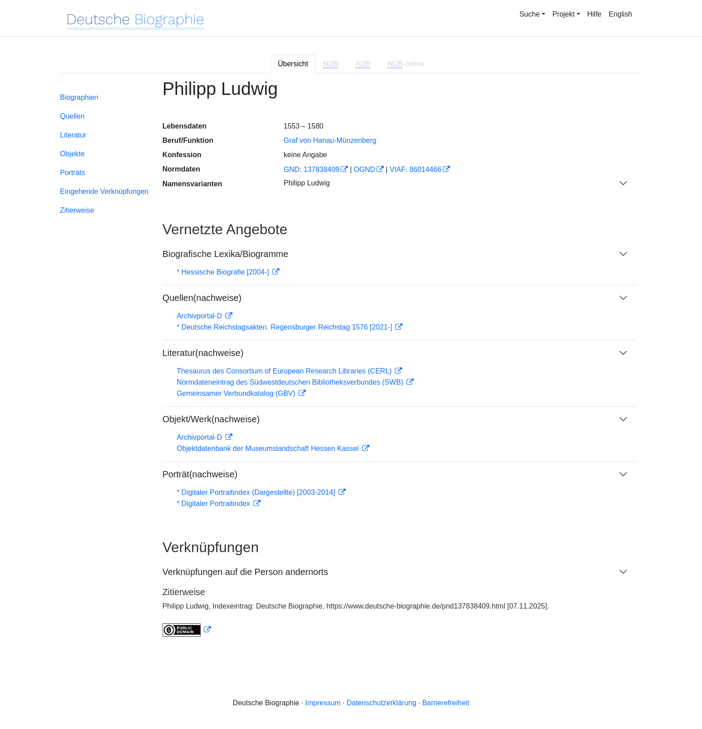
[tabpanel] (351, 363)
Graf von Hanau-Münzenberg (329, 140)
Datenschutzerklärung (381, 703)
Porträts (72, 172)
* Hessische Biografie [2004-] (224, 272)
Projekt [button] (563, 14)
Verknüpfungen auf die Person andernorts (245, 572)
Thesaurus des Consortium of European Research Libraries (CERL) (285, 371)
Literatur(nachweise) (203, 353)
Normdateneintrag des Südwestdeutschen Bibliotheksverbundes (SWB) (291, 382)
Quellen (72, 116)
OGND (364, 169)
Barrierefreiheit (445, 703)
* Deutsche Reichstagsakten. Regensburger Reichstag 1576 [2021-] (285, 327)
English (620, 14)
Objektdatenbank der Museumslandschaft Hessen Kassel (269, 448)
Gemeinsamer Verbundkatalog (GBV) (237, 393)
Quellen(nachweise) (202, 298)
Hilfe (594, 14)
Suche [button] (529, 14)
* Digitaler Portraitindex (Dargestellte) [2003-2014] (257, 492)
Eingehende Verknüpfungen (104, 191)
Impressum (323, 703)
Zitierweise (77, 210)
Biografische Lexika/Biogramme (225, 254)
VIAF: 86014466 (415, 169)
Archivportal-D (200, 316)
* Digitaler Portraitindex (214, 503)
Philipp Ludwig (306, 183)
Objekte (72, 154)
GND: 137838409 (311, 169)
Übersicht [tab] (293, 64)
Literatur (73, 135)
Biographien (79, 97)
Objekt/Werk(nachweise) (211, 419)
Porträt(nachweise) (200, 474)
